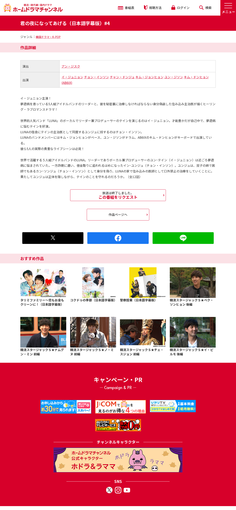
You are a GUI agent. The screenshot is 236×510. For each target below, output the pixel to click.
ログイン (180, 7)
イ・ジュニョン (72, 77)
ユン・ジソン (173, 77)
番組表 (126, 7)
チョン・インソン (96, 77)
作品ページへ (118, 214)
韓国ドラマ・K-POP (48, 37)
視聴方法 (153, 7)
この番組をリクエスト (118, 195)
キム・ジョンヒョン (149, 77)
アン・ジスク (71, 66)
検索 (205, 7)
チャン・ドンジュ (122, 77)
